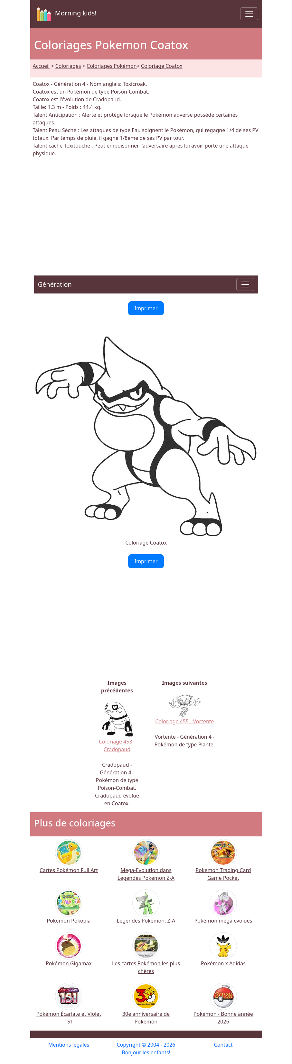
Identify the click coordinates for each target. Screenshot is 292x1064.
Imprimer (146, 308)
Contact (223, 1044)
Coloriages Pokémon (112, 65)
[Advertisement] (146, 212)
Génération (55, 284)
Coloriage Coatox (162, 65)
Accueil (41, 65)
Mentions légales (68, 1044)
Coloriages (68, 65)
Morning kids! (65, 13)
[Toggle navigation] (249, 13)
